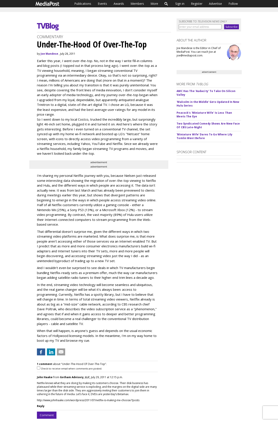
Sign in (179, 4)
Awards (119, 4)
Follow (233, 4)
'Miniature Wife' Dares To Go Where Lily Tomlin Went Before (204, 136)
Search (166, 3)
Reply (41, 406)
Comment (47, 415)
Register (196, 4)
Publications (82, 4)
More (154, 4)
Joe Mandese (49, 54)
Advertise (215, 4)
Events (102, 4)
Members (137, 4)
